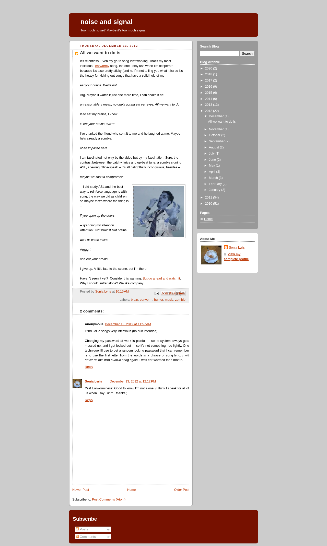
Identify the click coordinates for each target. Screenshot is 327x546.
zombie (180, 299)
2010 (209, 203)
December (217, 116)
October (215, 135)
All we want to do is (222, 121)
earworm (146, 299)
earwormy (102, 66)
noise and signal (106, 22)
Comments (86, 537)
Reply (89, 367)
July (212, 153)
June (213, 159)
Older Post (181, 490)
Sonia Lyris (93, 381)
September (217, 141)
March (214, 178)
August (214, 147)
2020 (209, 68)
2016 (209, 86)
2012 (209, 111)
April (212, 171)
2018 (209, 74)
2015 (209, 93)
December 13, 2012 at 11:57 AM (128, 324)
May (212, 165)
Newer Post (80, 490)
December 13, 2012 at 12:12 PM (133, 381)
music (169, 299)
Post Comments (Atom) (108, 499)
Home (131, 490)
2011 (209, 197)
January (215, 190)
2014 (209, 99)
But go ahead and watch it (161, 278)
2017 (209, 80)
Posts (82, 529)
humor (158, 299)
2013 (209, 105)
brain (134, 299)
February (216, 184)
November (217, 129)
